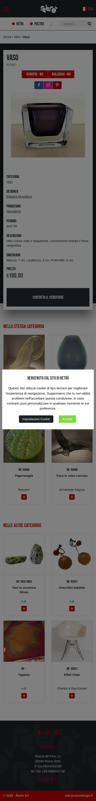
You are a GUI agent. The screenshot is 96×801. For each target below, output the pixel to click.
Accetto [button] (67, 419)
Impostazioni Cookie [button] (36, 419)
